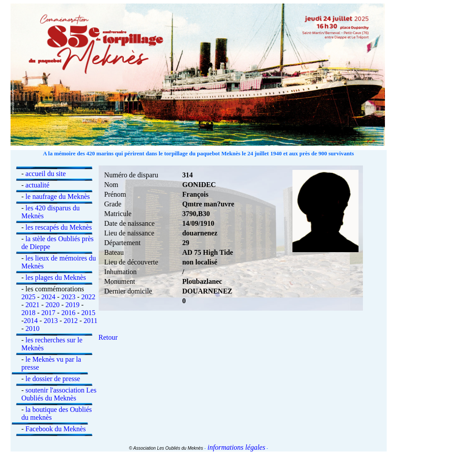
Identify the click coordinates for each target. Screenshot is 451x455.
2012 (70, 320)
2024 (48, 297)
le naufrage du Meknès (58, 196)
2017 (48, 312)
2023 (68, 297)
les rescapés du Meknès (59, 227)
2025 (29, 297)
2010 (33, 328)
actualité (37, 185)
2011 (90, 320)
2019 (72, 304)
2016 (68, 312)
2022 (88, 297)
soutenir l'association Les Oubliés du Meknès (59, 394)
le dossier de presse (53, 378)
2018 (29, 312)
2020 (52, 304)
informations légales (235, 447)
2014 (31, 320)
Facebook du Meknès (56, 429)
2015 (88, 312)
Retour (108, 337)
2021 (33, 304)
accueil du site (46, 173)
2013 (51, 320)
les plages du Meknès (56, 277)
